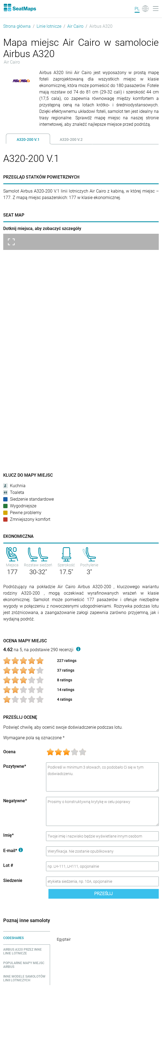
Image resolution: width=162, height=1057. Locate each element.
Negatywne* (15, 800)
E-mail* (13, 850)
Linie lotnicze (49, 26)
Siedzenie (12, 880)
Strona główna (17, 26)
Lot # (8, 865)
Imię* (8, 835)
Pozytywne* (14, 766)
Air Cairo (75, 26)
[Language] (142, 9)
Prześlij (103, 893)
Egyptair (64, 939)
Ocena (9, 751)
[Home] (19, 7)
